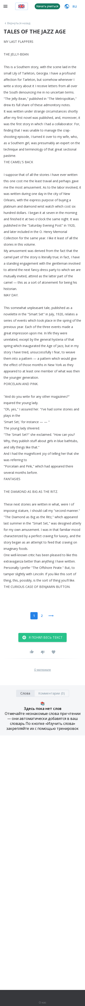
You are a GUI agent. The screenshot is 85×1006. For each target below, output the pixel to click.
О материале (42, 669)
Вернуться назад (17, 23)
